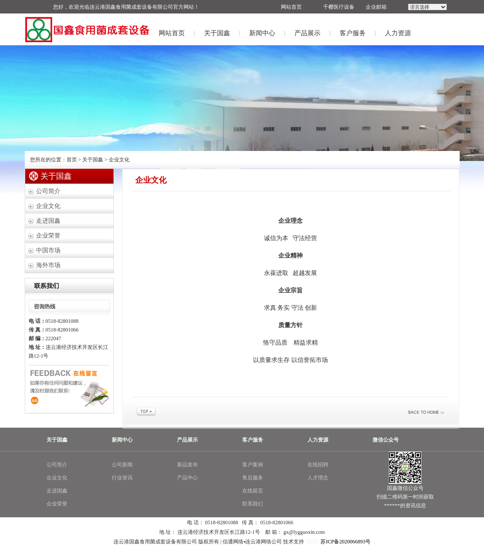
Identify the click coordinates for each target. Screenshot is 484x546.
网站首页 (172, 33)
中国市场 (48, 250)
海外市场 (48, 265)
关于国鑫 (217, 33)
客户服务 (353, 33)
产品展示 (307, 33)
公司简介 (48, 191)
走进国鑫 (48, 221)
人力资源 (398, 33)
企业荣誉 (48, 235)
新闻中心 (262, 33)
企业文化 (48, 206)
